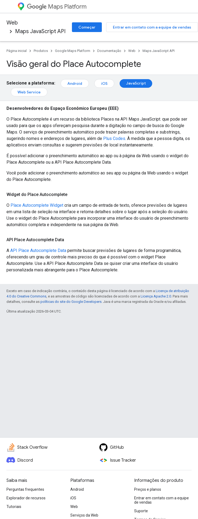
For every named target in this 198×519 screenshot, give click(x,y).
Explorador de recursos (26, 498)
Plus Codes (114, 138)
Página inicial (16, 51)
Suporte (141, 511)
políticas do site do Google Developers (71, 302)
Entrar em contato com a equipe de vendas (152, 27)
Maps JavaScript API (40, 31)
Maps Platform (56, 6)
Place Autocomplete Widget (37, 205)
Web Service (29, 92)
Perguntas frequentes (25, 489)
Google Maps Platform (72, 51)
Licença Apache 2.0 (156, 296)
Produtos (41, 51)
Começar (86, 27)
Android (74, 83)
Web (12, 22)
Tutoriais (13, 506)
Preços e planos (147, 489)
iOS (104, 83)
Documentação (109, 51)
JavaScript (136, 83)
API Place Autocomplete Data (38, 250)
